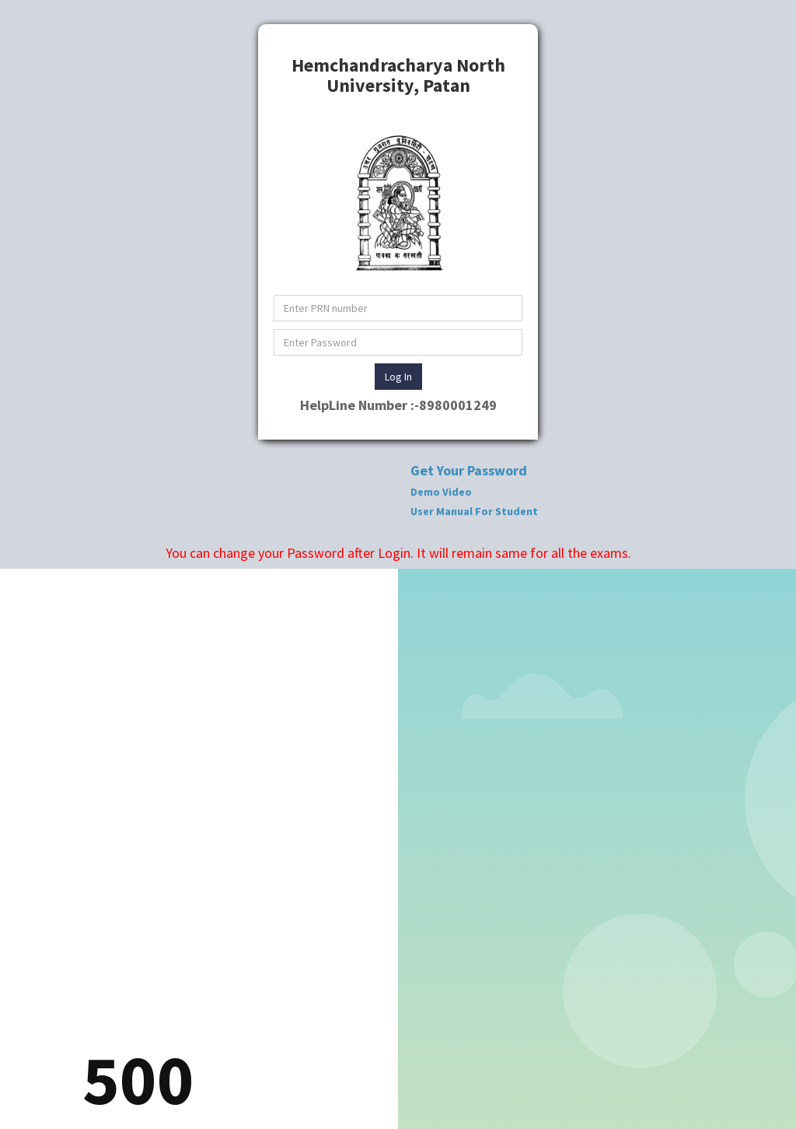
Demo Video (441, 492)
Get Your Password (468, 470)
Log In (398, 377)
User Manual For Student (474, 511)
